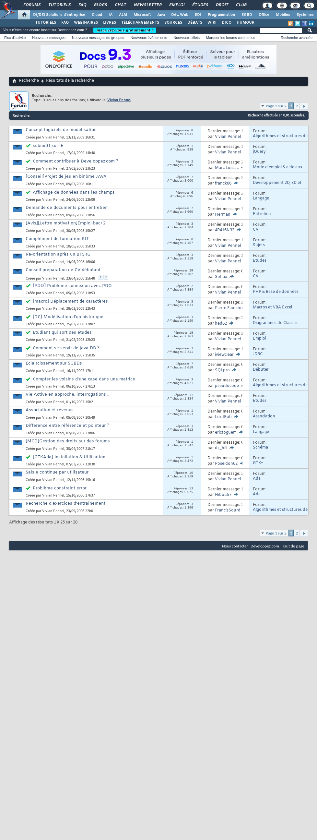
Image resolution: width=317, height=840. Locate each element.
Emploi (176, 5)
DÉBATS (194, 22)
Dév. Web (179, 15)
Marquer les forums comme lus (230, 38)
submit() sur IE (48, 146)
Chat (120, 5)
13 (191, 489)
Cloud (97, 15)
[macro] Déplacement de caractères (70, 301)
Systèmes (305, 15)
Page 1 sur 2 (276, 105)
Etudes (259, 260)
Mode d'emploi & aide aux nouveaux (277, 170)
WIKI (212, 22)
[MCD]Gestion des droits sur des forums (68, 441)
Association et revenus (50, 410)
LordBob (223, 417)
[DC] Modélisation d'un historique (68, 317)
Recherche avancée (296, 38)
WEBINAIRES (86, 22)
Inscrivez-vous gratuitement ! (125, 30)
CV (255, 229)
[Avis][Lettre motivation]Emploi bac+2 (66, 223)
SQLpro (222, 370)
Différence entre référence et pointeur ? (67, 425)
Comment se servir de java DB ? (66, 348)
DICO (226, 22)
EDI (198, 15)
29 (191, 271)
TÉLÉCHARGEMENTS (140, 22)
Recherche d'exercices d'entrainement (65, 503)
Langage (261, 198)
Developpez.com (265, 546)
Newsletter (147, 5)
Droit (222, 5)
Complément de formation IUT (57, 239)
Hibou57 (223, 495)
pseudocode (227, 386)
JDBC (258, 354)
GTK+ (258, 463)
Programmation (221, 15)
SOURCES (173, 22)
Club (241, 5)
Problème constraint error (60, 488)
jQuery (259, 151)
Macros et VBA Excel (272, 307)
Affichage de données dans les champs (74, 192)
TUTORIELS (45, 22)
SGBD (246, 15)
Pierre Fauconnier (232, 308)
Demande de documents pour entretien (67, 207)
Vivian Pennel (53, 138)
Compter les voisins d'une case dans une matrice (84, 379)
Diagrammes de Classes (275, 323)
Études (199, 5)
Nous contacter (235, 546)
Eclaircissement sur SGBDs (54, 363)
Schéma (260, 447)
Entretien (262, 214)
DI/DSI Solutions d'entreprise (59, 15)
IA (110, 15)
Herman (222, 214)
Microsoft (142, 15)
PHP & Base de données (276, 291)
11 (191, 395)
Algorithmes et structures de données (280, 139)
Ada (257, 478)
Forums (31, 5)
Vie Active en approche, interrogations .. (67, 394)
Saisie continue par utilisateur (57, 472)
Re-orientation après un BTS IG (58, 254)
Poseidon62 (226, 463)
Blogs (100, 5)
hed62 (221, 323)
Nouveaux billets (186, 38)
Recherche (29, 80)
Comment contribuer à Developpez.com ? (75, 161)
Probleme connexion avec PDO (79, 286)
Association (264, 416)
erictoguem (226, 432)
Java (161, 15)
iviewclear (224, 354)
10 (191, 473)
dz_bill (221, 448)
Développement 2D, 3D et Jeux (277, 185)
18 (191, 333)
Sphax (221, 277)
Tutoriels (59, 5)
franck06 (223, 183)
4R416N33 (224, 230)
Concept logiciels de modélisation (61, 130)
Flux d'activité (15, 38)
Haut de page (293, 546)
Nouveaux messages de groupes (98, 38)
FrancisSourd (228, 510)
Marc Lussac (227, 168)
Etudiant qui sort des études (62, 332)
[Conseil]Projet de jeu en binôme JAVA (66, 176)
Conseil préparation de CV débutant (63, 270)
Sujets (259, 245)
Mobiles (283, 15)
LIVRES (109, 22)
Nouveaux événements (149, 38)
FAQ (82, 5)
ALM (123, 15)
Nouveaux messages (48, 38)
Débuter (261, 369)
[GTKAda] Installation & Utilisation (69, 457)
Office (264, 15)
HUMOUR (245, 22)
